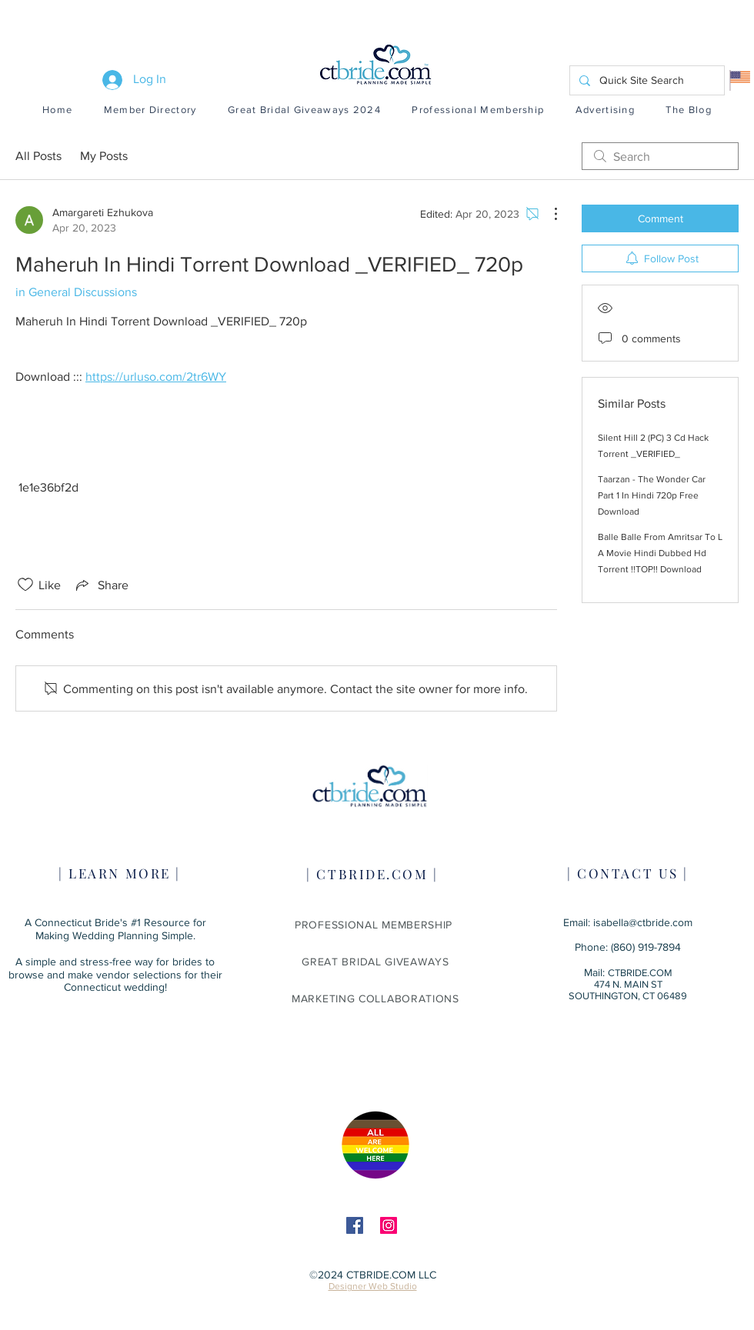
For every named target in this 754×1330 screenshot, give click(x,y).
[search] (660, 156)
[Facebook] (354, 1225)
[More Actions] (548, 214)
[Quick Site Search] (645, 80)
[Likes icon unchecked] (25, 584)
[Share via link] (100, 584)
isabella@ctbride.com (642, 922)
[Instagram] (388, 1225)
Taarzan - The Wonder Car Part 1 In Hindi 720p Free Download (652, 495)
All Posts (38, 155)
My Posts (104, 155)
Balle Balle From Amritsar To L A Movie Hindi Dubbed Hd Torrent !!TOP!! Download (660, 553)
